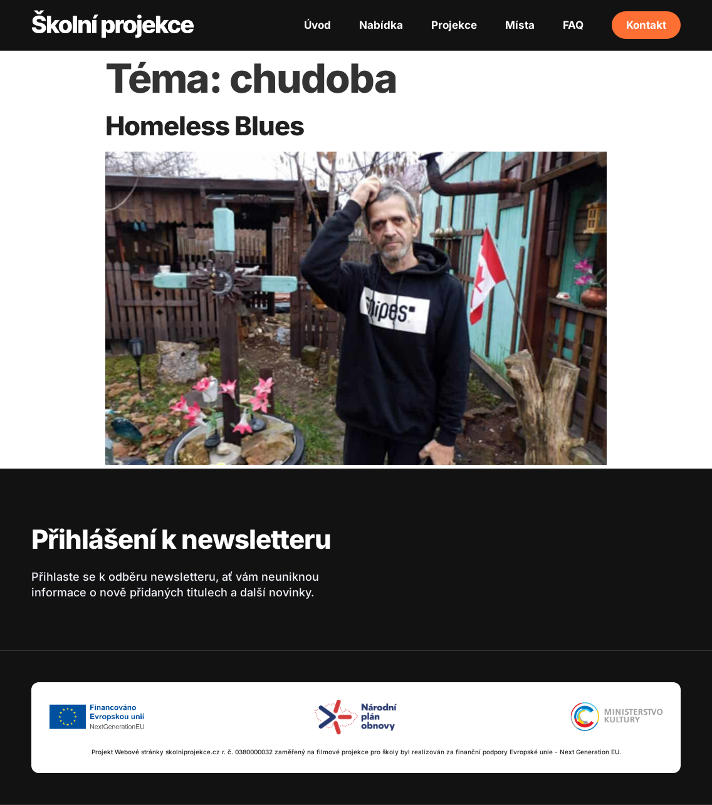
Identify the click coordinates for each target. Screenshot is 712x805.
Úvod (317, 25)
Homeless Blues (204, 126)
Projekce (454, 25)
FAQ (573, 25)
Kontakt (646, 25)
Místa (520, 25)
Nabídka (381, 25)
